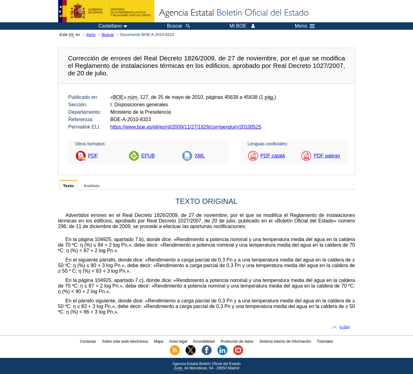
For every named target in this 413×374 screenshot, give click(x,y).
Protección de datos (237, 341)
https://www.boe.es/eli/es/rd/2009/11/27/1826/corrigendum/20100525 (185, 127)
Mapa (158, 341)
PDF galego (327, 155)
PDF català (272, 155)
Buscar (108, 34)
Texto (68, 185)
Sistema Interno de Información (285, 341)
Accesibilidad (204, 341)
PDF (93, 155)
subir (344, 327)
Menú (305, 26)
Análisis (92, 185)
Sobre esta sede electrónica (125, 341)
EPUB (148, 155)
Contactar (88, 341)
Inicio (91, 34)
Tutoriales (325, 341)
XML (200, 155)
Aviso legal (178, 341)
